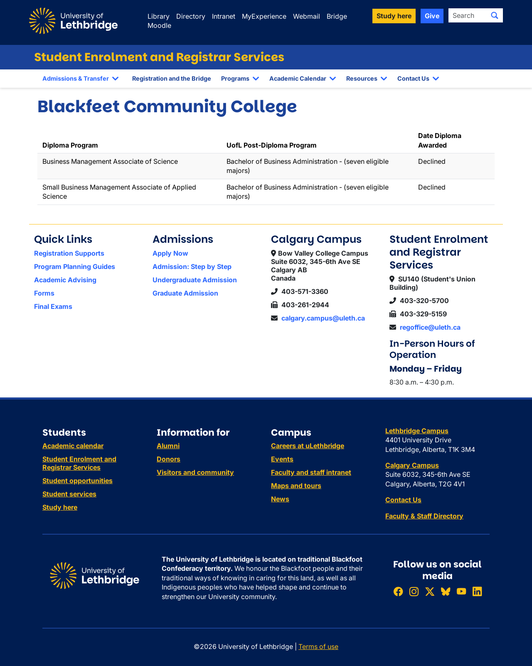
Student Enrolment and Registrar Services (159, 57)
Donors (168, 459)
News (280, 499)
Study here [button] (394, 16)
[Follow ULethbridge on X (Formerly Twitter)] (429, 591)
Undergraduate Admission (195, 280)
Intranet (223, 16)
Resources (361, 78)
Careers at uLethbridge (307, 446)
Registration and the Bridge (171, 78)
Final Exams (53, 306)
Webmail (306, 16)
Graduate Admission (185, 293)
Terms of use (318, 646)
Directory (190, 16)
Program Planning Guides (74, 266)
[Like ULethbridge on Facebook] (398, 591)
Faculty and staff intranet (311, 472)
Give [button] (432, 16)
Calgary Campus (412, 465)
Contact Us (413, 78)
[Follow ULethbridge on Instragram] (414, 591)
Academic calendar (72, 446)
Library (159, 16)
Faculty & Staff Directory (424, 516)
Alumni (168, 446)
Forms (44, 293)
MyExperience (264, 16)
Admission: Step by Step (192, 266)
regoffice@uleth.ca (430, 327)
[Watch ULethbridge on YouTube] (461, 591)
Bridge (337, 16)
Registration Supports (69, 253)
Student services (69, 494)
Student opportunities (77, 480)
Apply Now (170, 253)
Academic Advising (65, 280)
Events (282, 459)
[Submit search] (494, 15)
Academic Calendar (297, 78)
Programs (235, 78)
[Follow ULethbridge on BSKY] (445, 591)
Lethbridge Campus (416, 431)
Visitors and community (195, 472)
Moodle (159, 25)
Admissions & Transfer (75, 78)
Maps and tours (296, 485)
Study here (59, 507)
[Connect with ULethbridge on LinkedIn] (477, 591)
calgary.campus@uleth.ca (323, 318)
